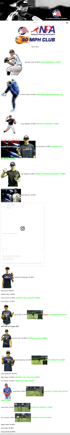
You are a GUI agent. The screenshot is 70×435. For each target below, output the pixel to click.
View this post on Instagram (9, 233)
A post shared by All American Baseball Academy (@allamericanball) (19, 263)
